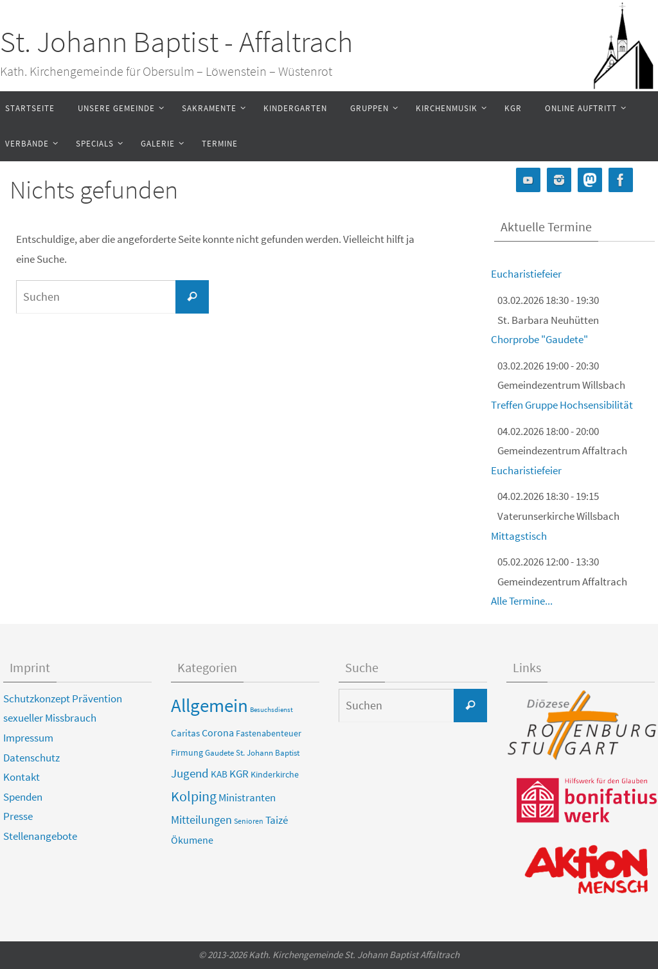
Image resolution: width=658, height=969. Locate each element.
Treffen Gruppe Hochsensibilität (562, 405)
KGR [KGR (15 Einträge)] (239, 774)
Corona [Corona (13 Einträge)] (218, 732)
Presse (18, 816)
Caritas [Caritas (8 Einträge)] (185, 733)
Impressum (28, 738)
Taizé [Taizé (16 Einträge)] (276, 820)
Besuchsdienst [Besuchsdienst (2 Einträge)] (271, 710)
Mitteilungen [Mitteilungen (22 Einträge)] (201, 819)
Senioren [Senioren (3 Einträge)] (248, 821)
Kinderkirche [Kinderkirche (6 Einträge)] (275, 774)
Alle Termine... (522, 601)
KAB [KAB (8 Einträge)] (219, 774)
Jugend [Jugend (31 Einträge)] (190, 773)
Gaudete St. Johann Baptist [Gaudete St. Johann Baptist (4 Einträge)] (252, 753)
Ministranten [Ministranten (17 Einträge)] (247, 797)
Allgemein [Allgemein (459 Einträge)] (209, 705)
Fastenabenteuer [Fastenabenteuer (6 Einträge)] (268, 733)
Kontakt (21, 777)
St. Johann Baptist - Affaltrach (176, 41)
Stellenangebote (40, 836)
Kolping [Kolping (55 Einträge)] (194, 796)
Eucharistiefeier (526, 274)
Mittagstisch (519, 536)
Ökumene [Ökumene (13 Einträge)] (192, 839)
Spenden (22, 797)
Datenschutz (31, 758)
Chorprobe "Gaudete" (539, 339)
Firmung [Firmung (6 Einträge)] (187, 752)
